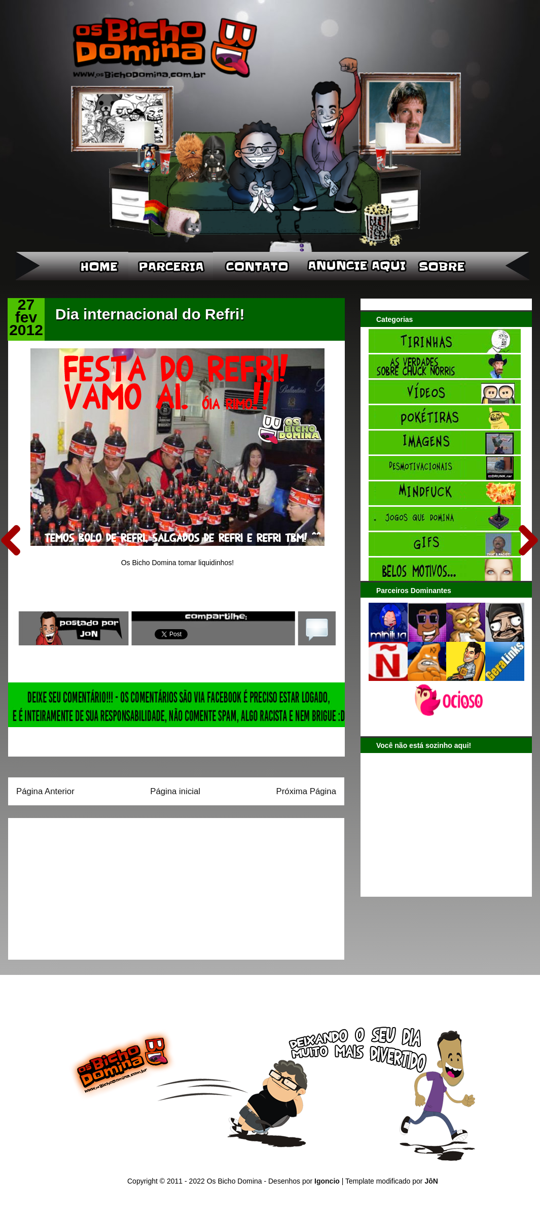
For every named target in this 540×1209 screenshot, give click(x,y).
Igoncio (327, 1181)
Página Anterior (45, 791)
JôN (431, 1181)
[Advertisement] (79, 885)
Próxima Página (306, 791)
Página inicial (175, 791)
